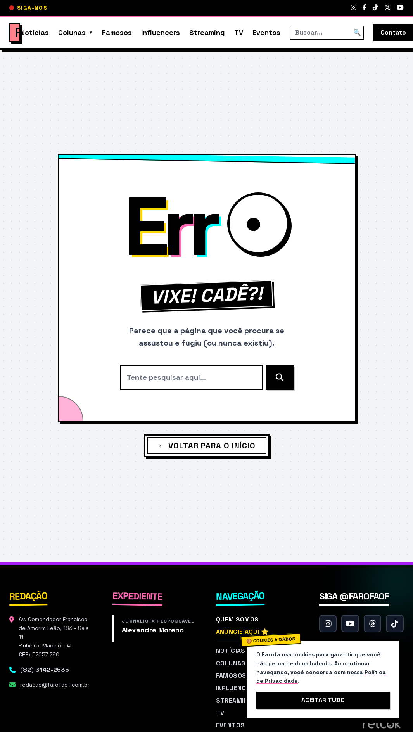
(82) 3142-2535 (44, 670)
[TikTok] (375, 7)
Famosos (117, 32)
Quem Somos (237, 619)
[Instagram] (353, 7)
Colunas (72, 32)
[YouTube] (400, 7)
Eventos (266, 32)
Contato (393, 32)
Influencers (160, 32)
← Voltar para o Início (206, 445)
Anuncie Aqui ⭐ (242, 632)
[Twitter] (387, 7)
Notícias (34, 32)
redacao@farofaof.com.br (55, 684)
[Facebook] (364, 7)
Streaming (207, 32)
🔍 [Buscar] (357, 32)
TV (238, 32)
